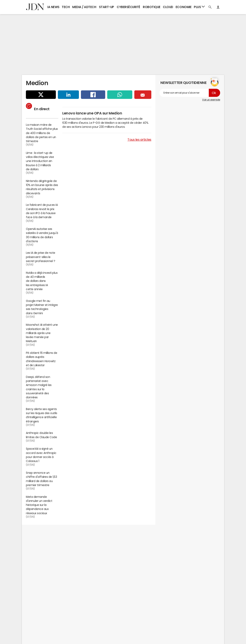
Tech (66, 6)
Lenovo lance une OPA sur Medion (92, 113)
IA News (53, 6)
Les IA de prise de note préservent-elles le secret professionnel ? (40, 256)
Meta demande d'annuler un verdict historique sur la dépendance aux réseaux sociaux (39, 505)
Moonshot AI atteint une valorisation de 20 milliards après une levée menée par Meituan (42, 333)
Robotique (151, 6)
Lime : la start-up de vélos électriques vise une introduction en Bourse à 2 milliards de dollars (40, 161)
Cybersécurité (128, 6)
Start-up (106, 6)
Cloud (168, 6)
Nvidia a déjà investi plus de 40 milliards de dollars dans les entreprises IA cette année (42, 281)
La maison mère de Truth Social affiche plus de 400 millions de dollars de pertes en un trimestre (42, 133)
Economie (183, 6)
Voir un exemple (211, 99)
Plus (199, 6)
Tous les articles (139, 139)
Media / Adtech (84, 6)
